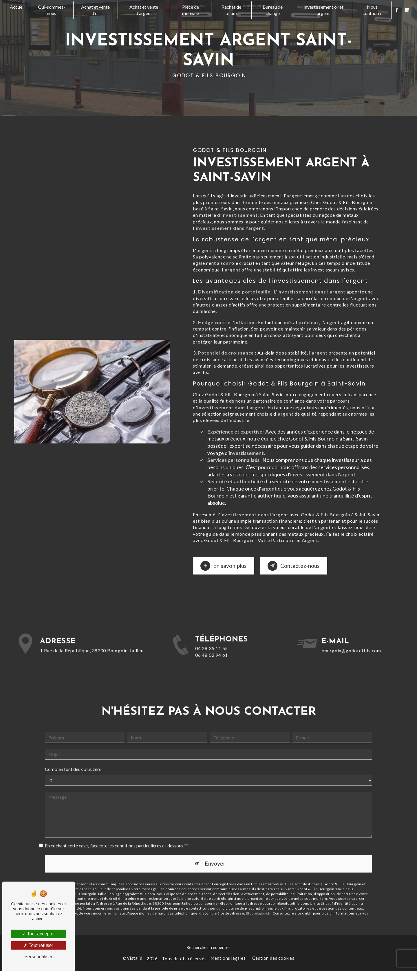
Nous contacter (372, 10)
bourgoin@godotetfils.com (351, 641)
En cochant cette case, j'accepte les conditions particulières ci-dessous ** (116, 836)
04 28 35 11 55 (211, 657)
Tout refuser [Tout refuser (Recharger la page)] (38, 945)
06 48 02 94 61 (211, 664)
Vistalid (134, 958)
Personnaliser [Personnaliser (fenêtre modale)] (38, 956)
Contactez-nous (294, 566)
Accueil (17, 7)
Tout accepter (38, 933)
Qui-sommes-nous (51, 10)
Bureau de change (273, 10)
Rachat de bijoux (231, 10)
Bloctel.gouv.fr (258, 904)
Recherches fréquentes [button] (208, 947)
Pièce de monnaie (190, 10)
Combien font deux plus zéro (73, 760)
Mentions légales (228, 958)
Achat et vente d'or (95, 10)
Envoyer (215, 854)
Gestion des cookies (273, 958)
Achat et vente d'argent (143, 10)
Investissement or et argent (323, 10)
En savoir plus (223, 566)
